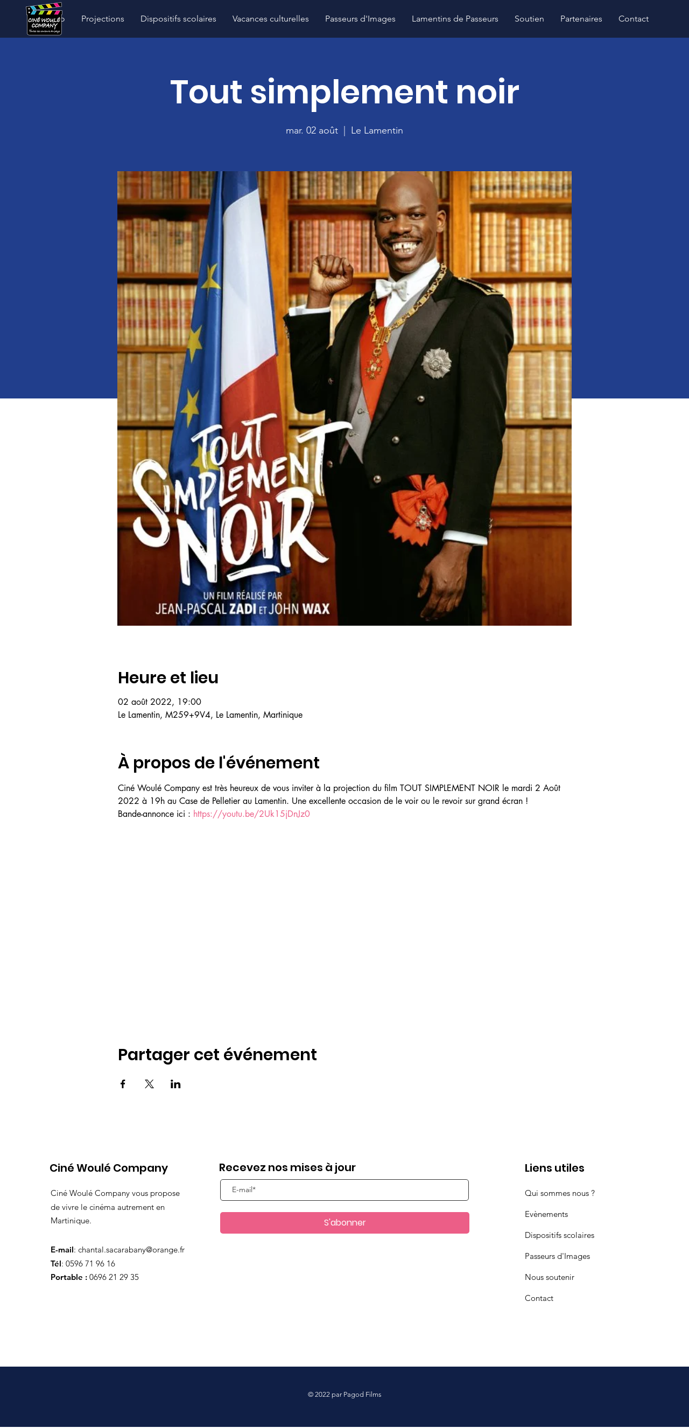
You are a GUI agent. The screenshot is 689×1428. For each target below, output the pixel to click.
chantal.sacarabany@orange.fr (131, 1249)
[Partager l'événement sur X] (149, 1084)
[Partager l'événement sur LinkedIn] (176, 1084)
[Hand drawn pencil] (44, 19)
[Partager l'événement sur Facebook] (123, 1084)
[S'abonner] (344, 1223)
